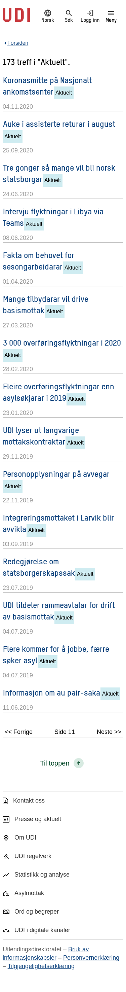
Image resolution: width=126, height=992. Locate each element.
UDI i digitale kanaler (42, 930)
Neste (105, 732)
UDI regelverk (32, 856)
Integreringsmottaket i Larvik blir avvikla (58, 523)
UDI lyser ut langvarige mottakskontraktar (41, 436)
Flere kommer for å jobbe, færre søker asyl (56, 654)
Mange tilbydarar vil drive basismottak (45, 304)
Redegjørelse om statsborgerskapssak (39, 567)
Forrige (23, 732)
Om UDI (25, 837)
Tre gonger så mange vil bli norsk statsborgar (59, 173)
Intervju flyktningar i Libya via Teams (53, 217)
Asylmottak (29, 893)
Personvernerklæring (91, 957)
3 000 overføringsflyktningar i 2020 (62, 342)
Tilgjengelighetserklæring (41, 966)
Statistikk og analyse (42, 874)
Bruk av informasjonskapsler (46, 953)
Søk (68, 15)
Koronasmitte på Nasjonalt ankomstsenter (47, 86)
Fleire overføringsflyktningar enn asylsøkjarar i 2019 (58, 392)
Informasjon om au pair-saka (51, 692)
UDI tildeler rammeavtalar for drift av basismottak (59, 611)
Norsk (47, 15)
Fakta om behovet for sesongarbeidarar (38, 261)
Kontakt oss (29, 800)
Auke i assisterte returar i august (59, 123)
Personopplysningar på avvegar (56, 473)
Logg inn (89, 15)
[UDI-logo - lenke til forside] (16, 18)
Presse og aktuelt (37, 819)
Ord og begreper (36, 911)
